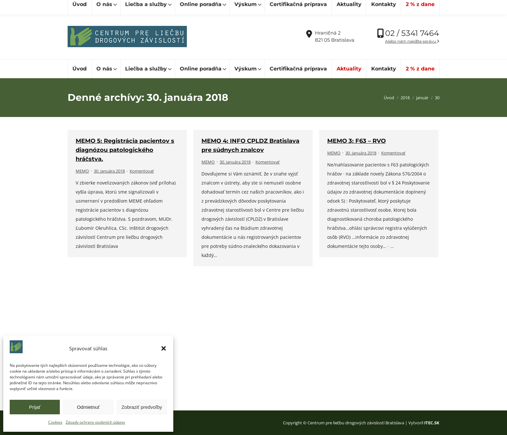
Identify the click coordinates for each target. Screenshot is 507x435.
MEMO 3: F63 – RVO (356, 140)
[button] (163, 348)
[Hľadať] (97, 7)
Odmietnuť (88, 407)
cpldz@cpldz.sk (178, 7)
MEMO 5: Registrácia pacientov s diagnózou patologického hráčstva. (125, 150)
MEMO (82, 171)
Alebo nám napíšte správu (412, 41)
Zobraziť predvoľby (141, 407)
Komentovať (142, 171)
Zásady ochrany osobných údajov (95, 422)
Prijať (35, 407)
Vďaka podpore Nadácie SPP (405, 7)
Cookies (55, 422)
